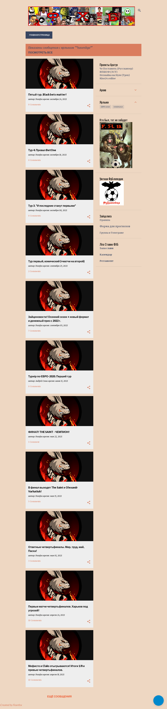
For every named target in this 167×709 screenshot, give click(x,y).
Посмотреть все (40, 52)
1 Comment (33, 442)
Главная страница (39, 35)
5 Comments (34, 501)
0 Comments (34, 104)
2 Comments (34, 271)
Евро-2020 (105, 107)
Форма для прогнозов (115, 226)
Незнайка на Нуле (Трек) (115, 75)
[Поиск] (139, 10)
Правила (105, 220)
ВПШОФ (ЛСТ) (108, 71)
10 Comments (35, 620)
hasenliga (118, 107)
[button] (89, 106)
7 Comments (34, 331)
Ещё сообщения (59, 696)
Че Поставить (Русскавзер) (116, 68)
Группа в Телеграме (112, 232)
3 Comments (34, 561)
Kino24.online (108, 78)
